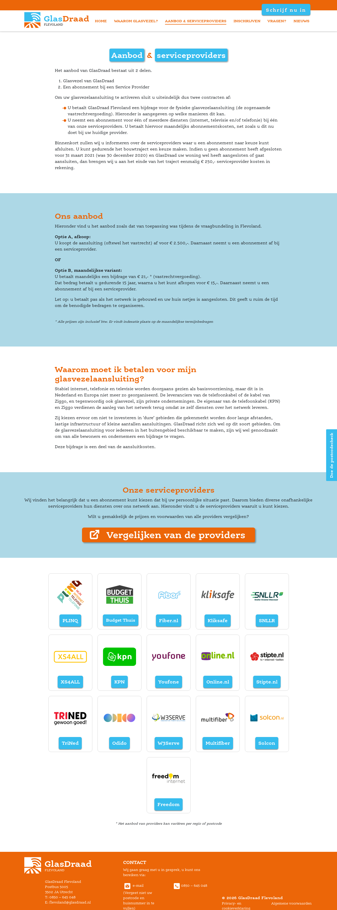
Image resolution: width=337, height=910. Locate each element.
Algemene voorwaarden (291, 903)
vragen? (276, 21)
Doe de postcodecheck (331, 455)
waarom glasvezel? (136, 21)
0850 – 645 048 (190, 886)
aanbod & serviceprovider (195, 21)
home (101, 21)
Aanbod (127, 55)
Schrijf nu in (285, 10)
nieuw (301, 21)
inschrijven (247, 21)
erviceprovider (191, 55)
